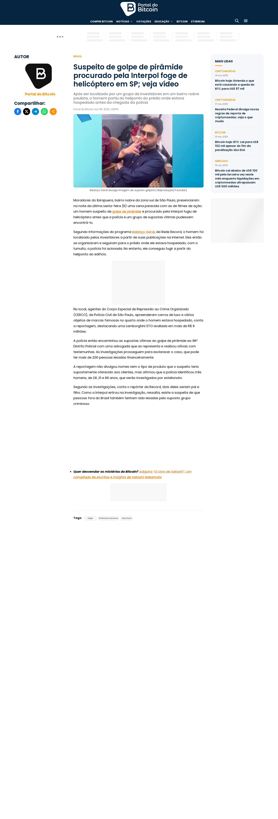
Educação (162, 21)
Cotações (143, 21)
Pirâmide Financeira (108, 518)
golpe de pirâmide (126, 211)
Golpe (90, 518)
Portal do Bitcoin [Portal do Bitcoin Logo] (139, 9)
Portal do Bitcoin (40, 94)
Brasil (77, 56)
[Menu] (246, 21)
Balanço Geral (143, 232)
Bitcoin (182, 21)
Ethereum (198, 21)
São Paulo (126, 518)
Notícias (122, 21)
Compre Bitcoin (101, 21)
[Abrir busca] (237, 21)
